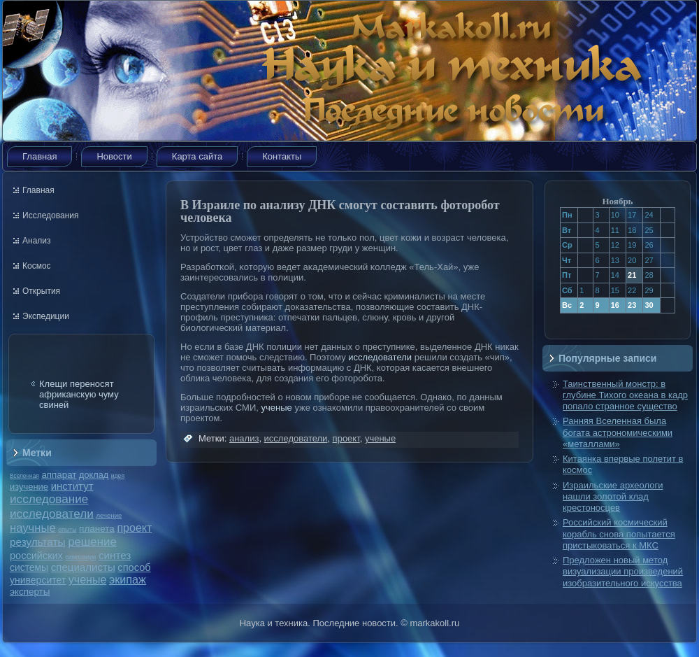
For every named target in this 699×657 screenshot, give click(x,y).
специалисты (83, 567)
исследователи (52, 514)
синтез (115, 555)
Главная (39, 156)
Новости (113, 156)
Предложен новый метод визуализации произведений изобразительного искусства (623, 571)
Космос (36, 266)
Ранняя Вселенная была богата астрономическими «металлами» (617, 432)
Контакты (281, 156)
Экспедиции (45, 316)
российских (36, 555)
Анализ (36, 241)
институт (72, 486)
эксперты (30, 591)
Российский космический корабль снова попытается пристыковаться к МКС (619, 534)
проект (134, 527)
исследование (49, 499)
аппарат (58, 474)
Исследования (50, 215)
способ (133, 567)
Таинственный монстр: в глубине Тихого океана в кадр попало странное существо (625, 395)
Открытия (41, 291)
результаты (38, 542)
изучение (29, 486)
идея (117, 475)
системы (29, 567)
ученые (87, 580)
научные (33, 528)
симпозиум (80, 556)
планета (97, 528)
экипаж (127, 579)
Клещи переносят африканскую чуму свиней (79, 394)
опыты (67, 529)
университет (38, 580)
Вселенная (24, 475)
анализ (244, 438)
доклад (93, 474)
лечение (109, 515)
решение (92, 542)
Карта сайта (197, 156)
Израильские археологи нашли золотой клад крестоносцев (613, 497)
